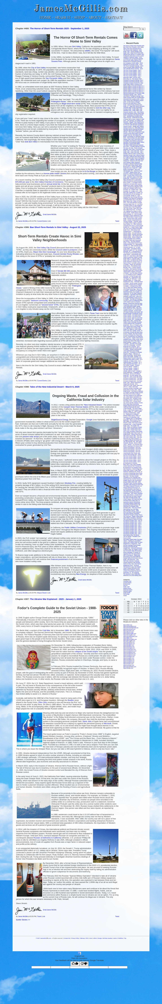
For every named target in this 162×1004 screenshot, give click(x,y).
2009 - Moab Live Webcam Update (132, 427)
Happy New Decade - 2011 (130, 384)
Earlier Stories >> (23, 920)
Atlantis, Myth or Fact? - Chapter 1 (132, 371)
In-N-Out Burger (88, 171)
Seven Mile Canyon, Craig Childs (132, 470)
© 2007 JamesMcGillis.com (43, 938)
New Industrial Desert (93, 405)
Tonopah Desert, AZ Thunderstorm (132, 309)
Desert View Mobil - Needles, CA (132, 356)
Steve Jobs (86, 721)
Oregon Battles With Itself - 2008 (132, 482)
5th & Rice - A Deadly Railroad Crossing (134, 146)
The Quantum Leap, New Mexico (132, 567)
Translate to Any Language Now (131, 477)
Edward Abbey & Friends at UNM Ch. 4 (133, 87)
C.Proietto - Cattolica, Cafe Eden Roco (133, 159)
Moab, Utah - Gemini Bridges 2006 (132, 51)
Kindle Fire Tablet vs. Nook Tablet (132, 329)
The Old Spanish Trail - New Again (132, 441)
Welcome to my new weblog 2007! (132, 575)
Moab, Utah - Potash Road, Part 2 (132, 428)
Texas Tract (94, 313)
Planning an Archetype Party (130, 506)
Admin (95, 938)
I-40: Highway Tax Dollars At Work (132, 211)
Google (89, 420)
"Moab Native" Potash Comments (132, 271)
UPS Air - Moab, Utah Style (130, 387)
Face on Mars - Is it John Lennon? (132, 263)
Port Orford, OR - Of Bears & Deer (132, 398)
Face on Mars (127, 538)
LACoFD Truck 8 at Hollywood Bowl (132, 300)
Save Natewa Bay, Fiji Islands (131, 535)
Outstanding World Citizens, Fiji (131, 505)
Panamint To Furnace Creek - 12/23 (132, 64)
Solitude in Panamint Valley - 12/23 (132, 57)
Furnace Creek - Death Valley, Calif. (132, 109)
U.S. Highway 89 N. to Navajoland (132, 418)
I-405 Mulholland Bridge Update (131, 306)
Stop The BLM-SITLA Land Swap (132, 179)
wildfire (87, 51)
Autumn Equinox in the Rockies (131, 562)
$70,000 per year (22, 182)
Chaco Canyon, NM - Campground (132, 319)
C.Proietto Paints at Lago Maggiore (132, 205)
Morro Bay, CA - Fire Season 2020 (132, 79)
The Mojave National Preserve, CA (132, 486)
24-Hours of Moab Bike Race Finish (132, 473)
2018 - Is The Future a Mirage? (131, 102)
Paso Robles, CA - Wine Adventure (132, 224)
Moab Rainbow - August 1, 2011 (131, 342)
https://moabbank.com (129, 652)
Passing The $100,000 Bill (130, 546)
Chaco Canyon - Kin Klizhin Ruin (132, 316)
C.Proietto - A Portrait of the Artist (132, 286)
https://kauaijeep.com (129, 643)
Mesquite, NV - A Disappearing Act (132, 251)
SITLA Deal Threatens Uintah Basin (132, 431)
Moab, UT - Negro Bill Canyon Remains (133, 106)
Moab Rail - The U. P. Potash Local (132, 325)
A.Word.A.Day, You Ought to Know (132, 549)
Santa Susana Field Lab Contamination (133, 97)
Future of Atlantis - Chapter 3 (131, 368)
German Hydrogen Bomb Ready (131, 545)
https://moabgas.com (128, 656)
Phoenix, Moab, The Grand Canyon (132, 422)
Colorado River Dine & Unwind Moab (133, 225)
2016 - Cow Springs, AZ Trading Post (133, 120)
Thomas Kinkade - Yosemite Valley (132, 221)
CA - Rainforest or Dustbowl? (131, 414)
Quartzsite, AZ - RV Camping (131, 572)
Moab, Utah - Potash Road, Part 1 (132, 430)
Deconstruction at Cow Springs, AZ (132, 194)
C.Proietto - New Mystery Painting (132, 269)
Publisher (120, 938)
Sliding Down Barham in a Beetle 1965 (133, 54)
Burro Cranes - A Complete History (132, 182)
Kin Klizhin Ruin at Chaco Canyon (132, 496)
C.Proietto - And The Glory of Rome (132, 273)
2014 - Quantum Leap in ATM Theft (132, 176)
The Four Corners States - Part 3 (132, 458)
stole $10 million (31, 142)
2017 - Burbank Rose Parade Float (132, 116)
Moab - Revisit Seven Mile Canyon (132, 218)
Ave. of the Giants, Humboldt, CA (132, 397)
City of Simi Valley (38, 68)
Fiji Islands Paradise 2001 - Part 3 (132, 531)
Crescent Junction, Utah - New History (133, 112)
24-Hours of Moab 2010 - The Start (132, 379)
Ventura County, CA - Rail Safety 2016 (133, 128)
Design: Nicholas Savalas (105, 938)
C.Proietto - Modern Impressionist (132, 349)
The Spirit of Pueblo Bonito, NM (131, 497)
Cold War (46, 630)
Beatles (71, 700)
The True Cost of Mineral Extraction (132, 228)
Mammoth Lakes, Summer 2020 (131, 77)
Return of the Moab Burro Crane (131, 103)
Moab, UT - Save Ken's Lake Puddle (133, 256)
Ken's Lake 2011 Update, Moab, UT (132, 330)
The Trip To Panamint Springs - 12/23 (133, 66)
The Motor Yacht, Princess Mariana (132, 483)
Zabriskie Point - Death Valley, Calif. (132, 110)
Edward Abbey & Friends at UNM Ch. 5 (133, 86)
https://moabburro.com (129, 655)
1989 (67, 630)
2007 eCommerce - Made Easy (131, 555)
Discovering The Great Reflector (131, 556)
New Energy (81, 574)
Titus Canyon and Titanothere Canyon (133, 100)
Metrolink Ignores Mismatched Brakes (133, 129)
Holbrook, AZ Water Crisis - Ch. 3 (132, 361)
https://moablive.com (128, 659)
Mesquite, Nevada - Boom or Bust (132, 443)
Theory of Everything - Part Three (132, 448)
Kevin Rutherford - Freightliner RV (132, 372)
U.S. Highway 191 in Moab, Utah (132, 328)
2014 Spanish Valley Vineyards (131, 162)
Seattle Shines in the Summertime (132, 480)
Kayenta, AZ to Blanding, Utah (131, 417)
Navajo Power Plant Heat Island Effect (133, 139)
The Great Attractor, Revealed (131, 513)
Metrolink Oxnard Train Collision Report (133, 155)
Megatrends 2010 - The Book (131, 565)
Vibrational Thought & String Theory (132, 515)
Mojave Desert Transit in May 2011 (132, 358)
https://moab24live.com (129, 649)
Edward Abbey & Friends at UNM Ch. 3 (133, 89)
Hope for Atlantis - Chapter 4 (130, 366)
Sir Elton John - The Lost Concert (132, 507)
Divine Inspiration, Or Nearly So (131, 552)
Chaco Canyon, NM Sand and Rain (132, 499)
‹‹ (124, 599)
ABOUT (94, 17)
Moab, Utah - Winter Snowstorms (132, 382)
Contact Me (67, 938)
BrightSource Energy (59, 420)
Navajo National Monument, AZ (131, 487)
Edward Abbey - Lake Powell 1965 (132, 235)
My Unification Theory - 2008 (131, 510)
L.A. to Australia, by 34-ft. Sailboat (132, 274)
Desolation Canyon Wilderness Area (133, 215)
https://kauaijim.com (128, 645)
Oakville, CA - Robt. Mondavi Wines (132, 245)
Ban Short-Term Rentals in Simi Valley (133, 47)
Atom (90, 938)
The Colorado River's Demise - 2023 (133, 68)
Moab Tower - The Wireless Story (132, 266)
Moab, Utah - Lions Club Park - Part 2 (133, 151)
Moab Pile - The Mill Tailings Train (132, 375)
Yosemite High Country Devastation (132, 107)
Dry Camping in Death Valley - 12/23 (133, 63)
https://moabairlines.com (129, 651)
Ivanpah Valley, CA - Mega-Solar (132, 280)
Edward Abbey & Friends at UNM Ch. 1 (133, 92)
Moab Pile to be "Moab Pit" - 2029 (132, 168)
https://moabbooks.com (129, 653)
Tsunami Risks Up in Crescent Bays (132, 270)
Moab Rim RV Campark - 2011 (131, 346)
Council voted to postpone (66, 250)
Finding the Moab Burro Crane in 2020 (133, 56)
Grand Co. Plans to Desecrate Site (132, 174)
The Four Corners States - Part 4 (132, 457)
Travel (39, 916)
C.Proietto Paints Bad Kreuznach (132, 240)
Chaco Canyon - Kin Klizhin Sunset (132, 315)
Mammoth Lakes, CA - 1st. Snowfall (132, 250)
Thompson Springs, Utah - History (132, 94)
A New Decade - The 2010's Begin (132, 408)
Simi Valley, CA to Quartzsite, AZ (132, 421)
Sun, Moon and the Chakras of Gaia (133, 402)
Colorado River (127, 581)
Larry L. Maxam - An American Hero (132, 444)
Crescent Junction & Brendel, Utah (132, 388)
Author (115, 938)
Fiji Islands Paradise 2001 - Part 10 (132, 520)
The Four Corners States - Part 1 (132, 461)
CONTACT (114, 17)
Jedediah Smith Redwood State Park (133, 484)
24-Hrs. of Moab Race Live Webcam (133, 336)
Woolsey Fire (70, 483)
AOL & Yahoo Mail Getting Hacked (132, 287)
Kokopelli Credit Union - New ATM (132, 296)
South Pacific (126, 592)
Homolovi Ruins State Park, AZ (131, 500)
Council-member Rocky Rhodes (66, 254)
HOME (45, 17)
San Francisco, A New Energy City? (132, 469)
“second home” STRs (50, 305)
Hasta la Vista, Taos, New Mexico (132, 564)
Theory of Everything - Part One (131, 451)
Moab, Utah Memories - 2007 (131, 559)
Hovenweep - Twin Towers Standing (132, 493)
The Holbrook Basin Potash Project (132, 217)
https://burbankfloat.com (129, 626)
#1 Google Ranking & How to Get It (132, 297)
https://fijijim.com (127, 638)
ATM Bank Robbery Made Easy (131, 503)
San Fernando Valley (54, 78)
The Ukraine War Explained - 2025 (132, 50)
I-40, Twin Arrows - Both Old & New (132, 208)
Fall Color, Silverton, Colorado (131, 561)
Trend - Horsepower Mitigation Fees (132, 186)
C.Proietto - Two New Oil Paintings (132, 299)
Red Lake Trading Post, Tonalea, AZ (133, 192)
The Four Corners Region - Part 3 (132, 73)
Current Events (42, 221)
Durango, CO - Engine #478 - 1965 (132, 189)
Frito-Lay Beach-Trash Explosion (132, 512)
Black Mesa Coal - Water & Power (132, 201)
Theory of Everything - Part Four (131, 447)
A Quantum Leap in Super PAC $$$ (132, 305)
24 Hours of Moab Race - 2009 (131, 412)
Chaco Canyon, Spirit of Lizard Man (132, 318)
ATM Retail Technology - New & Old (132, 289)
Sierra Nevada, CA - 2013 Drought (132, 214)
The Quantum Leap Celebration (131, 574)
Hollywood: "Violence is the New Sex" (133, 161)
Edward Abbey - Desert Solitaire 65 (132, 237)
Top (125, 938)
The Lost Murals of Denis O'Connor (132, 519)
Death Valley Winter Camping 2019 (132, 84)
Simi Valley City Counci (46, 248)
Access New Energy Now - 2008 (132, 454)
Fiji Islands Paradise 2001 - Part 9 (132, 522)
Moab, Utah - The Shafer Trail (131, 425)
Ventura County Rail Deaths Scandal (133, 133)
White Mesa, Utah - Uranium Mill (132, 320)
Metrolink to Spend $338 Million (131, 143)
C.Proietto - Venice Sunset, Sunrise (132, 283)
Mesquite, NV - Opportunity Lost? (132, 277)
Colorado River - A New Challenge (132, 424)
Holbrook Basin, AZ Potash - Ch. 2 (132, 362)
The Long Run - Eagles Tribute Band (133, 338)
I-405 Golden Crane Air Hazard (131, 302)
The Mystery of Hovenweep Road (132, 253)
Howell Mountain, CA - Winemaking (132, 244)
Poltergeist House (58, 101)
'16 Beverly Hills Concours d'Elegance (133, 123)
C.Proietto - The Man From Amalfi (132, 343)
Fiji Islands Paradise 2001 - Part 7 (132, 525)
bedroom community (39, 300)
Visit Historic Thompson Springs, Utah (133, 96)
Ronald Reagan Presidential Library (132, 313)
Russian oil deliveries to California (47, 838)
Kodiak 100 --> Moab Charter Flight (132, 227)
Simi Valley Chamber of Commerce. (49, 182)
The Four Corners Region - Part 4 (132, 71)
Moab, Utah (126, 587)
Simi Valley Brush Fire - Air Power (132, 209)
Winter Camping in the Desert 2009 (132, 446)
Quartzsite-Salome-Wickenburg (131, 502)
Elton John (42, 702)
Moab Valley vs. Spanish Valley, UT (132, 258)
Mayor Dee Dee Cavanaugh (44, 252)
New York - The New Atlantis (130, 476)
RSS (87, 938)
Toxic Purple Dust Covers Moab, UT (132, 326)
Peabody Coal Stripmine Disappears (133, 198)
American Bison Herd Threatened (132, 207)
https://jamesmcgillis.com (130, 639)
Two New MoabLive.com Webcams (132, 395)
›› (148, 599)
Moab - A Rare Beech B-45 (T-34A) (132, 243)
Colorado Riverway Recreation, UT (132, 492)
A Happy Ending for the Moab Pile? (132, 440)
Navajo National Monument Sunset (132, 405)
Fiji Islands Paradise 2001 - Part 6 (132, 526)
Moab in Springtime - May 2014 (131, 169)
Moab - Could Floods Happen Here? (133, 410)
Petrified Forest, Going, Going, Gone (133, 339)
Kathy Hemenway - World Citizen (132, 355)
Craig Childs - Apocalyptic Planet (132, 248)
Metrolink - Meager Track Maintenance (133, 122)
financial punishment (59, 559)
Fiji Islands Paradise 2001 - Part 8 (132, 523)
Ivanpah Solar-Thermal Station (76, 407)
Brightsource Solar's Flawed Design (132, 185)
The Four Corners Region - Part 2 (132, 74)
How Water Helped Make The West (132, 539)
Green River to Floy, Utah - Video (132, 389)
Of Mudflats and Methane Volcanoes (133, 140)
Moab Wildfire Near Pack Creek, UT (132, 433)
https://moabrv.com (128, 663)
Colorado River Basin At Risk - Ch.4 (132, 359)
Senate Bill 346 (63, 271)
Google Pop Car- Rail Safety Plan (132, 135)
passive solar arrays (31, 436)
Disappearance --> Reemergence (132, 231)
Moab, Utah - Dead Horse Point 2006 (133, 53)
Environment (126, 584)
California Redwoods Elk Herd (131, 407)
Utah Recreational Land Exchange (132, 181)
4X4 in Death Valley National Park (132, 60)
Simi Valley (76, 46)
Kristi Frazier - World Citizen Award (132, 212)
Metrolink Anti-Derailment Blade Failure (133, 142)
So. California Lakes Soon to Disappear (133, 158)
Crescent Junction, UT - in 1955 (131, 247)
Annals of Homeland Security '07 (132, 571)
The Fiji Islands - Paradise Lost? (131, 536)
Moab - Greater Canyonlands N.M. (132, 220)
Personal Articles (127, 590)
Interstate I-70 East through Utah (132, 276)
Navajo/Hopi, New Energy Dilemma (132, 197)
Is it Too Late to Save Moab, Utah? (132, 165)
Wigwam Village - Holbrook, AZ (131, 354)
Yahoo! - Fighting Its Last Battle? (132, 541)
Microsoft (107, 723)
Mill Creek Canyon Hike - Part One (132, 437)
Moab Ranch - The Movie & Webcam (133, 391)
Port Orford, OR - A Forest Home (132, 401)
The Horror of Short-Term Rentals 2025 (133, 45)
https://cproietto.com (128, 630)
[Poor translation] (83, 963)
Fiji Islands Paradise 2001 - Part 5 (132, 528)
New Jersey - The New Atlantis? (131, 241)
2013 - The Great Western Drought (132, 202)
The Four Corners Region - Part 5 (132, 70)
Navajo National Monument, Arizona (133, 558)
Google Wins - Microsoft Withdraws (132, 548)
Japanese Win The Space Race (131, 554)
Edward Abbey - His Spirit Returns (132, 233)
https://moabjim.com (128, 658)
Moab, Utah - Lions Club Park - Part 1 (133, 152)
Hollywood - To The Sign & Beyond (132, 293)
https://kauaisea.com (128, 646)
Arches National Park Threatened (132, 323)
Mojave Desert (42, 593)
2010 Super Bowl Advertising (131, 404)
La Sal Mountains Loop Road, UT (132, 489)
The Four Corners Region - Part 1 (132, 76)
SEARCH (62, 17)
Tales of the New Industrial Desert (132, 48)
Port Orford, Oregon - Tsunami (131, 365)
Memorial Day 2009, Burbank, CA (132, 438)
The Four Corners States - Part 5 (132, 456)
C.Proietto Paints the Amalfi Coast (132, 348)
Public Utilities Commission (75, 527)
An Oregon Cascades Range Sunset (133, 392)
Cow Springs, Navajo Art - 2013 (131, 195)
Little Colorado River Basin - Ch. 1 (132, 364)
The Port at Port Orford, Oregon (131, 394)
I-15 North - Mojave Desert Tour (131, 172)
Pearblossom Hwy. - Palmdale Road (133, 281)
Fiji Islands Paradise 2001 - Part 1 (132, 533)
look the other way (103, 108)
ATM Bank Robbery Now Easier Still (132, 312)
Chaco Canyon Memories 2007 (131, 568)
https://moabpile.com (128, 661)
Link (49, 221)
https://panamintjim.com (129, 666)
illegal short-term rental (71, 104)
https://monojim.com (128, 665)
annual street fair (53, 184)
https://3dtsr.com (127, 625)
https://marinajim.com (129, 648)
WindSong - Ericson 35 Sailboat (131, 374)
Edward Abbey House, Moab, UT (132, 415)
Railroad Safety (127, 591)
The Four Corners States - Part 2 (132, 460)
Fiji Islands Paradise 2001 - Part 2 (132, 532)
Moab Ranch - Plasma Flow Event (132, 434)
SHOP (79, 17)
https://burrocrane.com (129, 629)
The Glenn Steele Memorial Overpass (133, 145)
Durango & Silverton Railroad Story (132, 163)
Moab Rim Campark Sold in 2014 (132, 188)
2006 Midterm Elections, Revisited (132, 518)
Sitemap (82, 938)
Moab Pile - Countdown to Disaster (132, 352)
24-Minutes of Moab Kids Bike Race (132, 332)
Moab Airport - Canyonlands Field (132, 254)
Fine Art (125, 585)
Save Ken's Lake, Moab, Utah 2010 (132, 385)
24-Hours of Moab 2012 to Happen (132, 284)
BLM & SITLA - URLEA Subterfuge (132, 166)
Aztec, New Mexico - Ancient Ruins (132, 495)
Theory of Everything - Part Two (131, 450)
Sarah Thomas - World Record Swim (133, 117)
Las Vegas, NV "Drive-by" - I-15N (132, 279)
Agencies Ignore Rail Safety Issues (132, 130)
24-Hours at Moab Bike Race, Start (132, 474)
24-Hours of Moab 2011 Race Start (132, 335)
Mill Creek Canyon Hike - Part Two (132, 435)
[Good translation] (74, 963)
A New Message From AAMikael (131, 238)
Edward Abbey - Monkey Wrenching (132, 234)
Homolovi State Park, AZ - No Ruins (132, 204)
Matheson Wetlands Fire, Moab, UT (132, 471)
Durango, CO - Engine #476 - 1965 (132, 191)
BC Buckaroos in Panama (130, 463)
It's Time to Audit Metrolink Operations (133, 125)
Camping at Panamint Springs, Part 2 (133, 80)
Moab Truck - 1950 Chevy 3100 (131, 230)
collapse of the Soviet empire (86, 651)
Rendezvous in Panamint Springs (132, 61)
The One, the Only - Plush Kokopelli (132, 148)
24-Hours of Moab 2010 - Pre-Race (132, 381)
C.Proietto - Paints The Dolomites (132, 264)
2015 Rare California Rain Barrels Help (133, 156)
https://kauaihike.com (129, 642)
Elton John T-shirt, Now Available (132, 464)
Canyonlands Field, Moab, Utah (131, 453)
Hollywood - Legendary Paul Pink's (132, 294)
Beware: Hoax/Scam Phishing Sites (132, 303)
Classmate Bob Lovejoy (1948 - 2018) (133, 99)
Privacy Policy (75, 938)
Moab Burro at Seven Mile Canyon (132, 184)
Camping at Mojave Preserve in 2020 (133, 83)
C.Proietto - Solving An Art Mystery (132, 290)
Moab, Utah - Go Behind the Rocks (132, 260)
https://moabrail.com (128, 662)
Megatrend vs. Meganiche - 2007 (132, 543)
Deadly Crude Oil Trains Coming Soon (133, 153)
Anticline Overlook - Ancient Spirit (132, 310)
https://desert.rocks (128, 632)
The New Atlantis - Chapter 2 (131, 369)
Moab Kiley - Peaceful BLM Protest (132, 178)
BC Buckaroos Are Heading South (132, 467)
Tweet (117, 221)
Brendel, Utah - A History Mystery (132, 267)
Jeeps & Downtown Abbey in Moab (132, 257)
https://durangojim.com (129, 635)
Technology (126, 594)
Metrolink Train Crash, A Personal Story (133, 149)
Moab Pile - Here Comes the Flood (132, 377)
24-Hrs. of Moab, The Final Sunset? (132, 333)
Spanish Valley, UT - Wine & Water (132, 411)
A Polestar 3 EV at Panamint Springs (133, 58)
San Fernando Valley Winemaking (132, 551)
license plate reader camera (55, 173)
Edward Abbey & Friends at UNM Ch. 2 (133, 90)
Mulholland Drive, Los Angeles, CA (132, 292)
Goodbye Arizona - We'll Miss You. (132, 399)
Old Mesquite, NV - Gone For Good (132, 171)
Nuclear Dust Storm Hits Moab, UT (132, 341)
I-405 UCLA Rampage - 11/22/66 (132, 345)
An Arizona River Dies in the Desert (132, 199)
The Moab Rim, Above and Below (132, 490)
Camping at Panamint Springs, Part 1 (133, 81)
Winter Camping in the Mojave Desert (133, 115)
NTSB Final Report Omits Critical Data (133, 113)
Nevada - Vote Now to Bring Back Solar (133, 132)
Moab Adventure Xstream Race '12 (132, 261)
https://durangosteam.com (130, 636)
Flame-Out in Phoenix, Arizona (131, 569)
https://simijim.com (128, 668)
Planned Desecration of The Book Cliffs (133, 93)
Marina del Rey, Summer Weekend (132, 479)
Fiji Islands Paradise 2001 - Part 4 (132, 529)
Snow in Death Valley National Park (132, 67)
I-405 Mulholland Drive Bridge (131, 351)
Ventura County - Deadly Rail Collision (133, 126)
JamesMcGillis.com (81, 7)
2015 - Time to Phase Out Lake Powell (133, 138)
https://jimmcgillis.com (129, 640)
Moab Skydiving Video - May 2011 (132, 307)
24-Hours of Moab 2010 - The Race (132, 378)
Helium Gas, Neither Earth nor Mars (132, 542)
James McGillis (23, 221)
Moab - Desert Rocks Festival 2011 (132, 105)
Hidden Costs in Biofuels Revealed (132, 322)
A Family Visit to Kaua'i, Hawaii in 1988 (133, 119)
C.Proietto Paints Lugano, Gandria (132, 222)
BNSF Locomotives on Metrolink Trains (133, 136)
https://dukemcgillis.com (129, 633)
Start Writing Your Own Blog (130, 509)
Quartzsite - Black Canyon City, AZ (132, 420)
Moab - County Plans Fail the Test (132, 175)
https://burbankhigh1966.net (130, 627)
